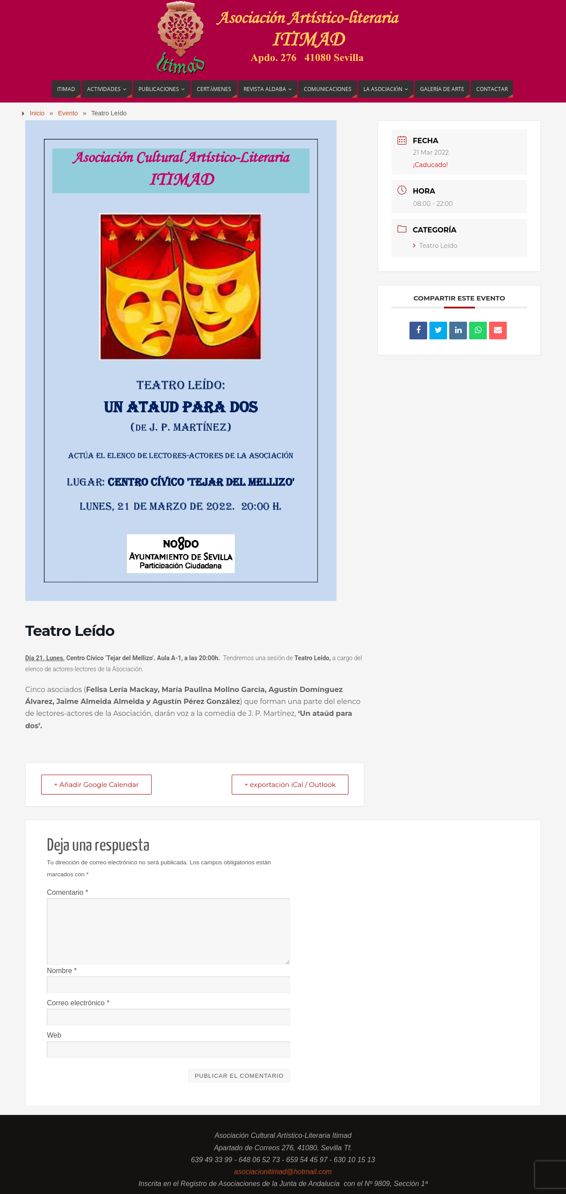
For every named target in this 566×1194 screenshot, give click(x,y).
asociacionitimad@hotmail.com (283, 1171)
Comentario (67, 892)
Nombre (62, 970)
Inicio (37, 113)
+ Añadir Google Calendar (96, 784)
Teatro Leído (435, 246)
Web (54, 1035)
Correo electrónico (78, 1003)
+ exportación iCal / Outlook (290, 784)
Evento (68, 113)
